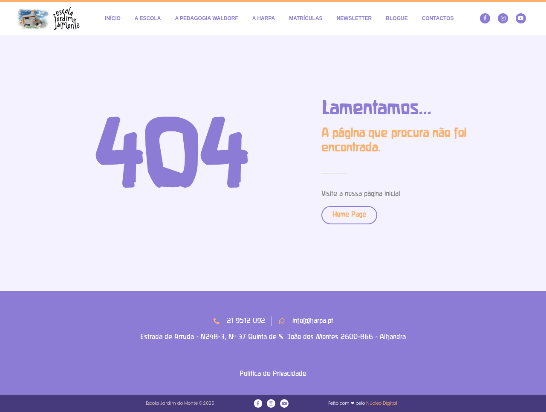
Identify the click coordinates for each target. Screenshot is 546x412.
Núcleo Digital (381, 403)
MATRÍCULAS (305, 18)
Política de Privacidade (273, 374)
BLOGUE (396, 18)
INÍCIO (113, 18)
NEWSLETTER (354, 18)
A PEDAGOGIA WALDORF (206, 18)
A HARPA (263, 18)
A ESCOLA (148, 18)
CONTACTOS (438, 18)
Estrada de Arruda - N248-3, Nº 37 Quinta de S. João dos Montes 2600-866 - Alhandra (272, 337)
